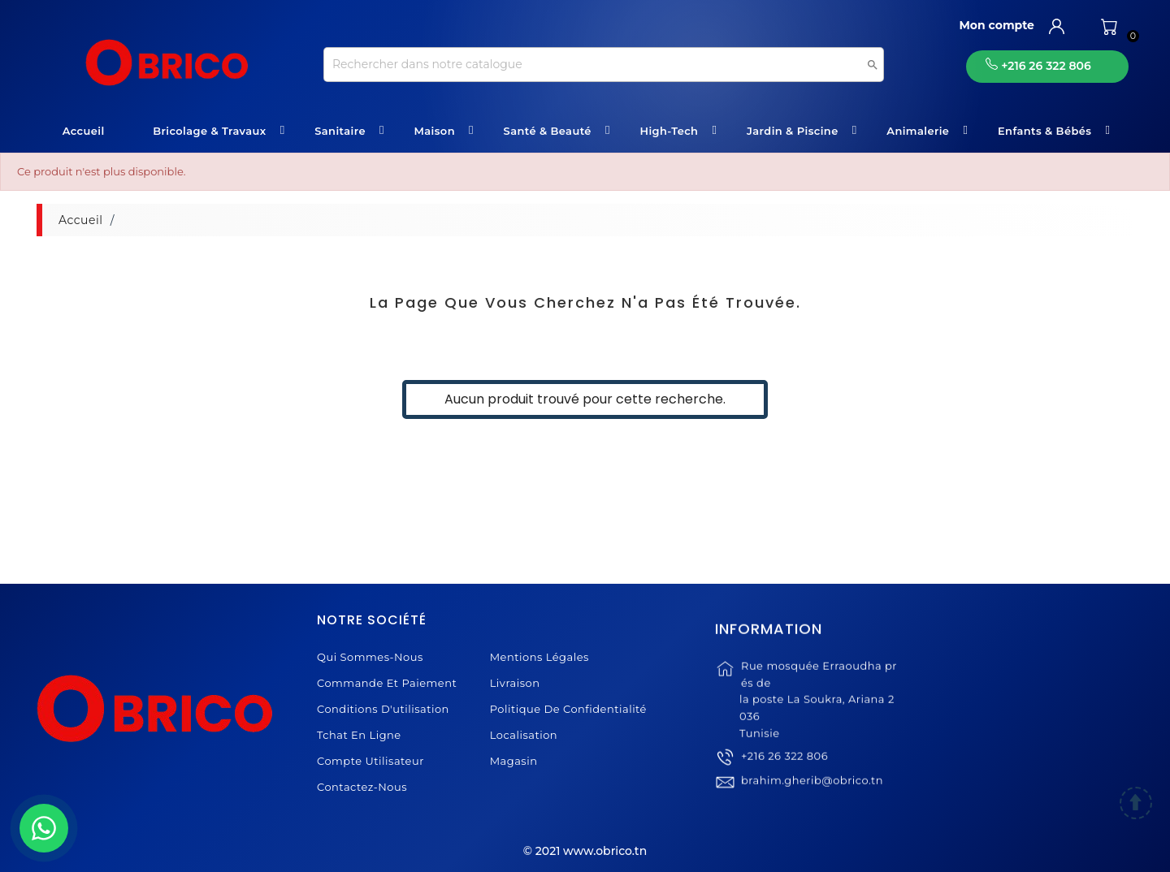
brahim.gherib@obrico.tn (812, 797)
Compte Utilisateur (370, 760)
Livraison (515, 682)
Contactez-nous (362, 786)
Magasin (514, 760)
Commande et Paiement (387, 682)
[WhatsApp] (44, 828)
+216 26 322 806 (784, 772)
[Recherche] (603, 64)
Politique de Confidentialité (568, 708)
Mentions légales (539, 656)
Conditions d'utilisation (383, 708)
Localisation (523, 734)
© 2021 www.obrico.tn (585, 851)
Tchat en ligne (359, 734)
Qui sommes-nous (370, 656)
